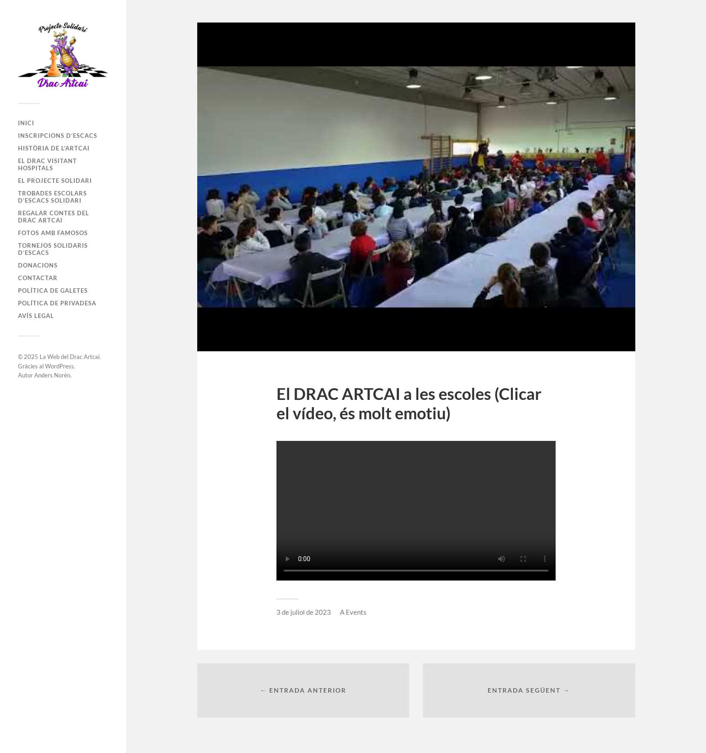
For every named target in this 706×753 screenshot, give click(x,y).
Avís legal (36, 315)
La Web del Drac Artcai (70, 356)
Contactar (38, 277)
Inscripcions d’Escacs (57, 135)
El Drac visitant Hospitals (47, 164)
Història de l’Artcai (54, 148)
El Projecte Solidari (55, 180)
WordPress (59, 366)
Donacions (38, 265)
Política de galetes (53, 290)
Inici (26, 123)
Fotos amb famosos (53, 232)
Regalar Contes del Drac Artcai (53, 216)
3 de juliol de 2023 (303, 612)
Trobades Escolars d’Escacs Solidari (52, 197)
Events (356, 612)
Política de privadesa (57, 303)
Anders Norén (52, 375)
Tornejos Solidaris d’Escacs (53, 249)
